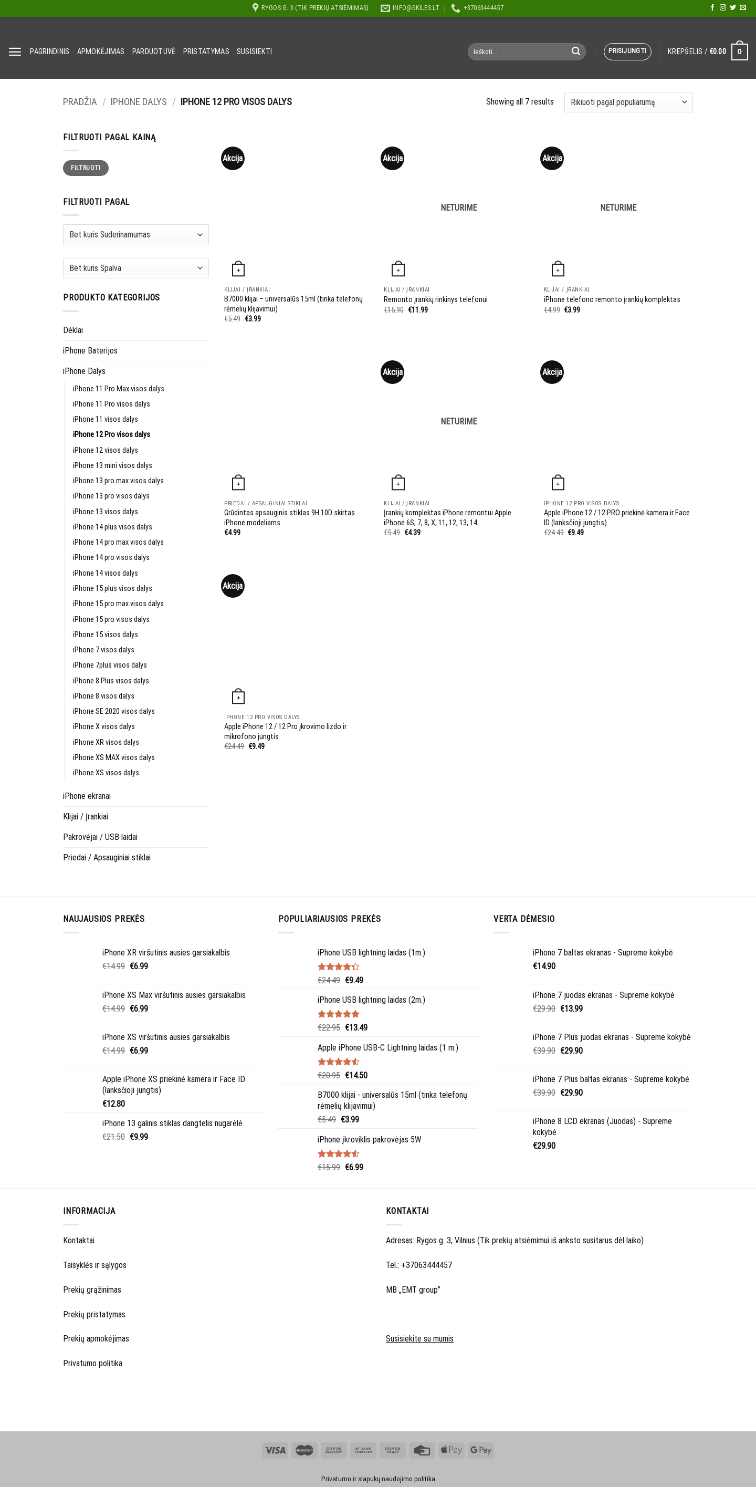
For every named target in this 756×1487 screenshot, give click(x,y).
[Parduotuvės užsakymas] (628, 102)
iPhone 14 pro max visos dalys (118, 542)
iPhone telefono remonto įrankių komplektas (612, 299)
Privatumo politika (92, 1363)
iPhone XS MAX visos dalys (114, 757)
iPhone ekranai (87, 796)
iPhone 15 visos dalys (105, 634)
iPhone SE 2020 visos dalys (114, 711)
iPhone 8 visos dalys (103, 696)
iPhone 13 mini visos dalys (112, 465)
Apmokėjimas (101, 51)
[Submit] (576, 52)
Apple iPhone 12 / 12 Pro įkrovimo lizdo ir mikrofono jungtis (285, 731)
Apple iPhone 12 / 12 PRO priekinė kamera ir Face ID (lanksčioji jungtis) (617, 517)
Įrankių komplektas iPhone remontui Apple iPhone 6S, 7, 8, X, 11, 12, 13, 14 (447, 517)
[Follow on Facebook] (712, 8)
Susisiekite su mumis (420, 1339)
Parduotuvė (154, 51)
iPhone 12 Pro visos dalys (111, 434)
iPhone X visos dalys (104, 726)
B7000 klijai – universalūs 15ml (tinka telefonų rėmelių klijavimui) (293, 304)
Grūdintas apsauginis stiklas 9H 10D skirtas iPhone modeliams (289, 517)
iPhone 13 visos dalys (105, 511)
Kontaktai (78, 1240)
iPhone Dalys (139, 102)
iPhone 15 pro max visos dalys (118, 603)
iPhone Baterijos (90, 351)
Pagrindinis (49, 51)
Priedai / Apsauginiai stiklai (107, 857)
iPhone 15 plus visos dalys (112, 588)
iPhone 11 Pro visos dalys (111, 404)
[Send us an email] (743, 8)
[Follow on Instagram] (723, 8)
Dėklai (73, 330)
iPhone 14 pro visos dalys (111, 557)
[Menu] (15, 52)
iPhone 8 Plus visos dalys (111, 681)
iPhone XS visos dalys (106, 772)
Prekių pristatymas (94, 1314)
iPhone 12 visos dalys (105, 450)
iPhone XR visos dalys (106, 742)
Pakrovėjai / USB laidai (100, 837)
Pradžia (80, 102)
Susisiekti (254, 51)
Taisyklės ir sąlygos (95, 1265)
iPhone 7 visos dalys (103, 650)
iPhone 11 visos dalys (105, 419)
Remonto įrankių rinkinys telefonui (436, 299)
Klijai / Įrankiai (85, 817)
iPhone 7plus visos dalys (110, 665)
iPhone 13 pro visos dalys (111, 496)
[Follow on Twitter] (733, 8)
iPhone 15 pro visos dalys (111, 619)
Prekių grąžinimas (92, 1290)
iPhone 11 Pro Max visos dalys (118, 388)
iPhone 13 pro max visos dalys (118, 480)
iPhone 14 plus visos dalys (112, 527)
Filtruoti (85, 168)
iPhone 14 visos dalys (105, 573)
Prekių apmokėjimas (96, 1339)
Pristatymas (206, 51)
